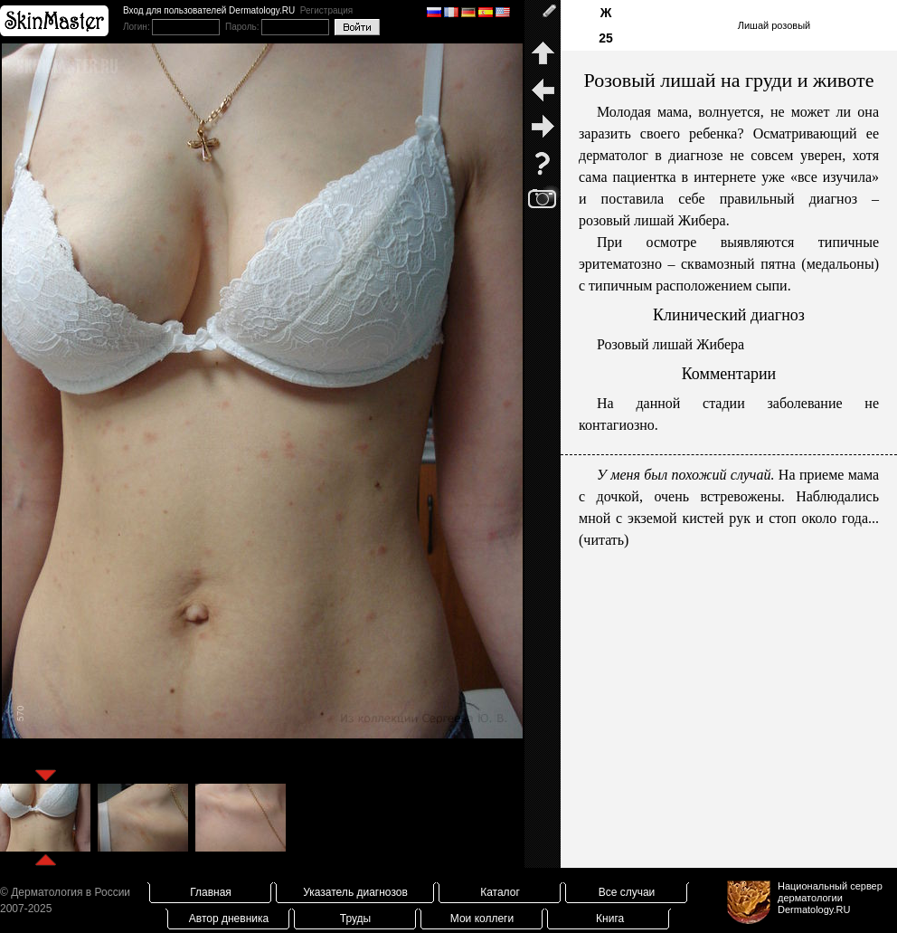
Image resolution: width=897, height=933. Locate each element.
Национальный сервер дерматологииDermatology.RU (830, 898)
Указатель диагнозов (355, 892)
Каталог (500, 892)
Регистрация (326, 10)
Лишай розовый (774, 25)
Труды (355, 918)
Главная (210, 892)
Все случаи (627, 892)
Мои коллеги (482, 918)
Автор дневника (229, 918)
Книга (610, 918)
